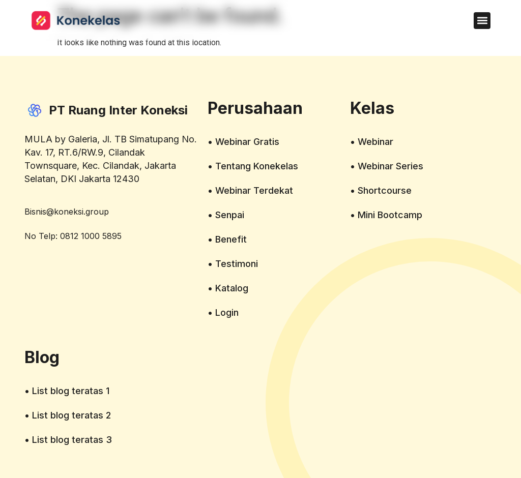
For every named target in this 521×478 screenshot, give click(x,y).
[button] (482, 20)
